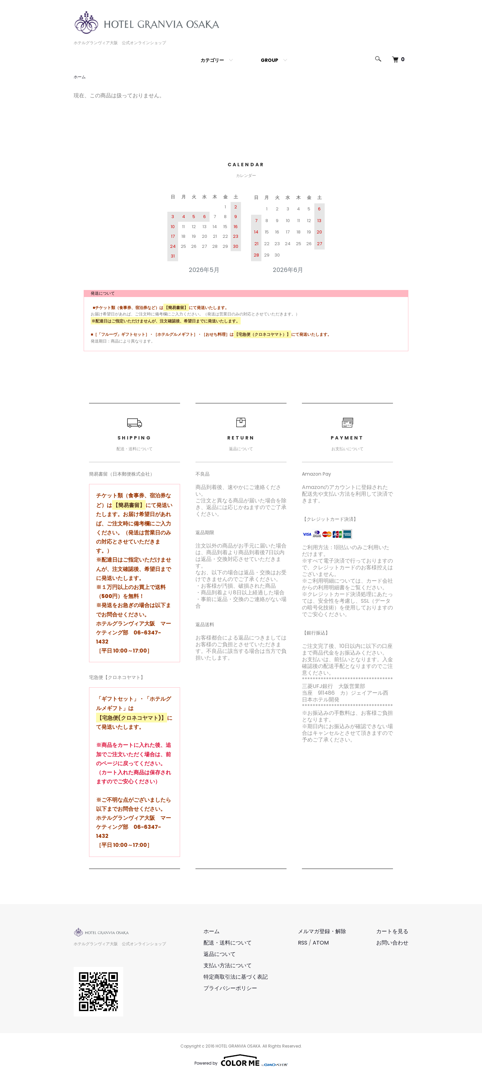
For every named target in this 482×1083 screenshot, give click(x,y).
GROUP (269, 60)
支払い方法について (228, 965)
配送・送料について (228, 943)
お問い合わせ (392, 943)
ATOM (321, 943)
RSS (302, 943)
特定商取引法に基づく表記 (236, 977)
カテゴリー (212, 60)
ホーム (80, 77)
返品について (220, 954)
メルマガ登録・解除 (322, 931)
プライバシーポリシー (230, 988)
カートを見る (392, 931)
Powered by (241, 1060)
